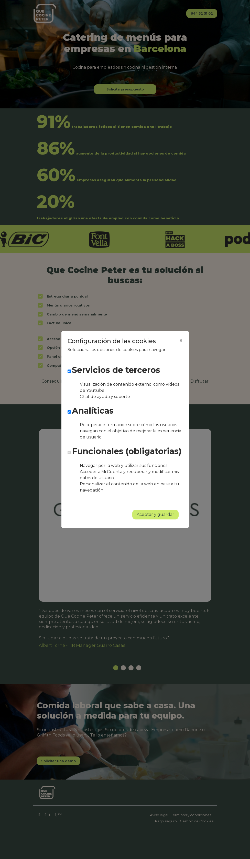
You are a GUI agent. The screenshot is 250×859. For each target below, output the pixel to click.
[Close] (181, 340)
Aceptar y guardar (155, 514)
